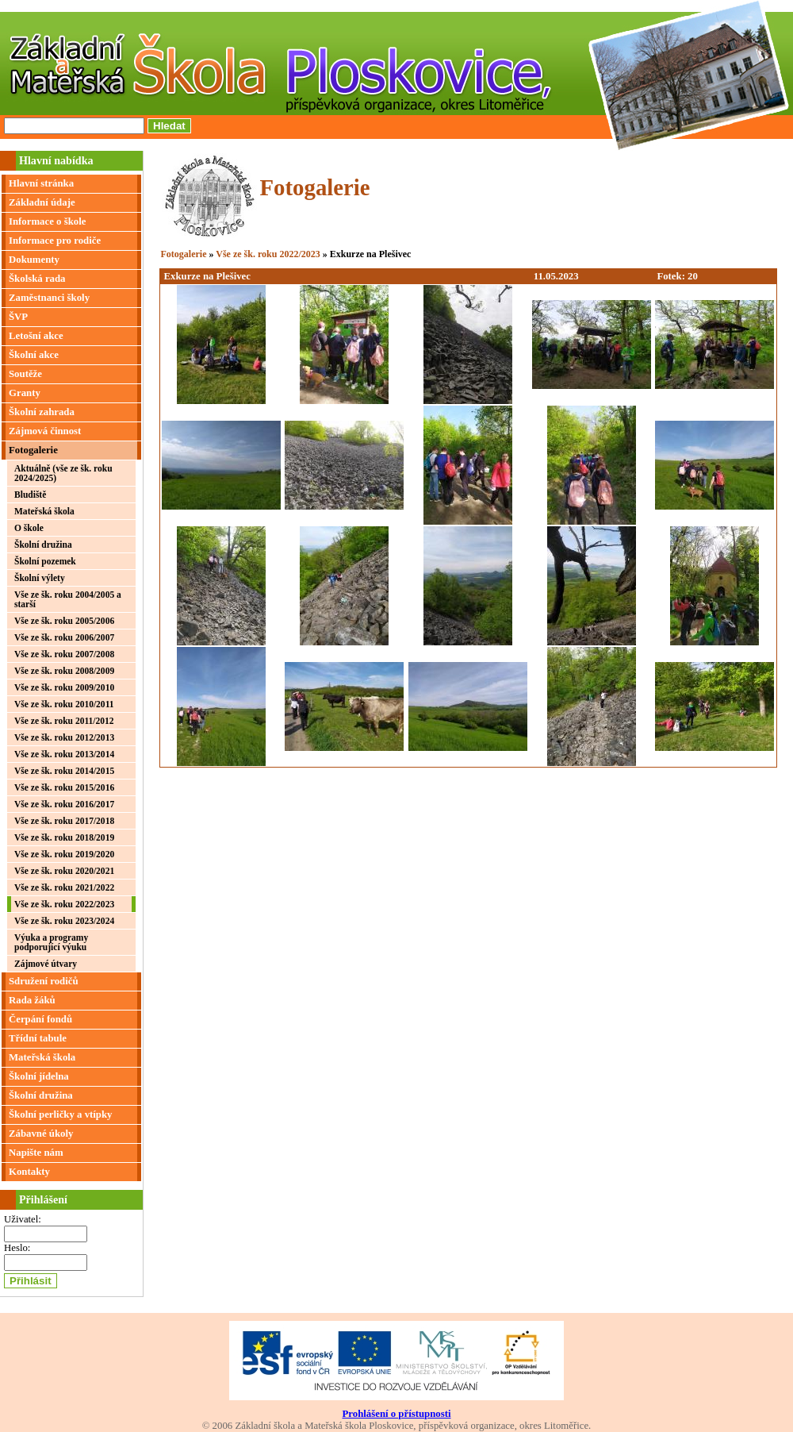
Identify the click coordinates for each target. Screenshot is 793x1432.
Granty (24, 392)
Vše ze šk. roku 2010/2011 (64, 704)
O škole (29, 528)
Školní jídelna (39, 1076)
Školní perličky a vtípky (61, 1114)
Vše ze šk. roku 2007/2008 (64, 654)
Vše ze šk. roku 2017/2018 (64, 821)
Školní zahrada (42, 412)
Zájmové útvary (45, 963)
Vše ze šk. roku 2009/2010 (64, 687)
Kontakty (29, 1171)
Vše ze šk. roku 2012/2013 (64, 737)
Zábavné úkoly (41, 1133)
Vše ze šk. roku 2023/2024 (64, 921)
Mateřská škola (44, 511)
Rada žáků (32, 1000)
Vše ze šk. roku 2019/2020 (64, 854)
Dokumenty (34, 259)
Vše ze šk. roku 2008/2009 (64, 671)
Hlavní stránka (41, 183)
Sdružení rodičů (44, 981)
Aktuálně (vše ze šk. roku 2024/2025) (63, 473)
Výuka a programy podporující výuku (51, 942)
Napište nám (36, 1152)
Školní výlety (39, 578)
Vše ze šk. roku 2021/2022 (64, 887)
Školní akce (34, 354)
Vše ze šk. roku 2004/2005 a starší (67, 599)
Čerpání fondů (40, 1019)
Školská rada (37, 278)
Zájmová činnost (45, 431)
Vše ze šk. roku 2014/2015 (64, 771)
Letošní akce (36, 335)
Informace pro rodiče (55, 240)
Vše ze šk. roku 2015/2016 (64, 787)
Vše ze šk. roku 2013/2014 (64, 754)
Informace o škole (47, 221)
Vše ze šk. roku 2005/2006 (64, 621)
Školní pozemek (45, 561)
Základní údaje (42, 202)
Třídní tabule (38, 1038)
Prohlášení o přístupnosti (396, 1413)
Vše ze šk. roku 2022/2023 (64, 904)
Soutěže (25, 373)
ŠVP (18, 316)
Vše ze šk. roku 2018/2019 (64, 837)
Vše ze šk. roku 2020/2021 (64, 871)
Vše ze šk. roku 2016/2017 (64, 804)
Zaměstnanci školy (49, 297)
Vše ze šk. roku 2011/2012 (64, 721)
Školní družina (43, 544)
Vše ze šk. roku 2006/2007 (64, 637)
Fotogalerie (33, 450)
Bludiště (30, 494)
